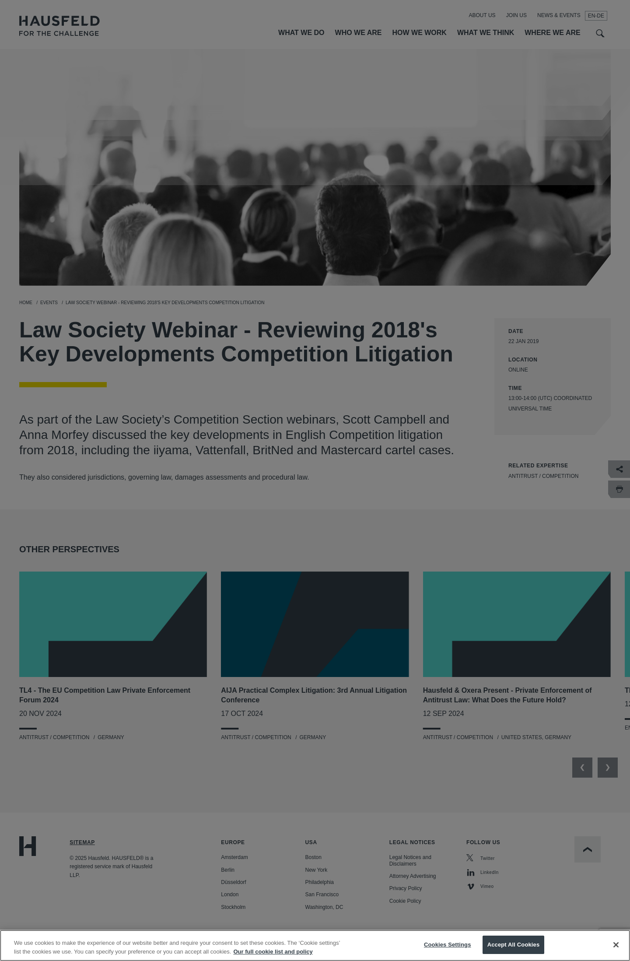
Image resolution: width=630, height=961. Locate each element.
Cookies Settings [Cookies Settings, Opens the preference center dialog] (447, 952)
